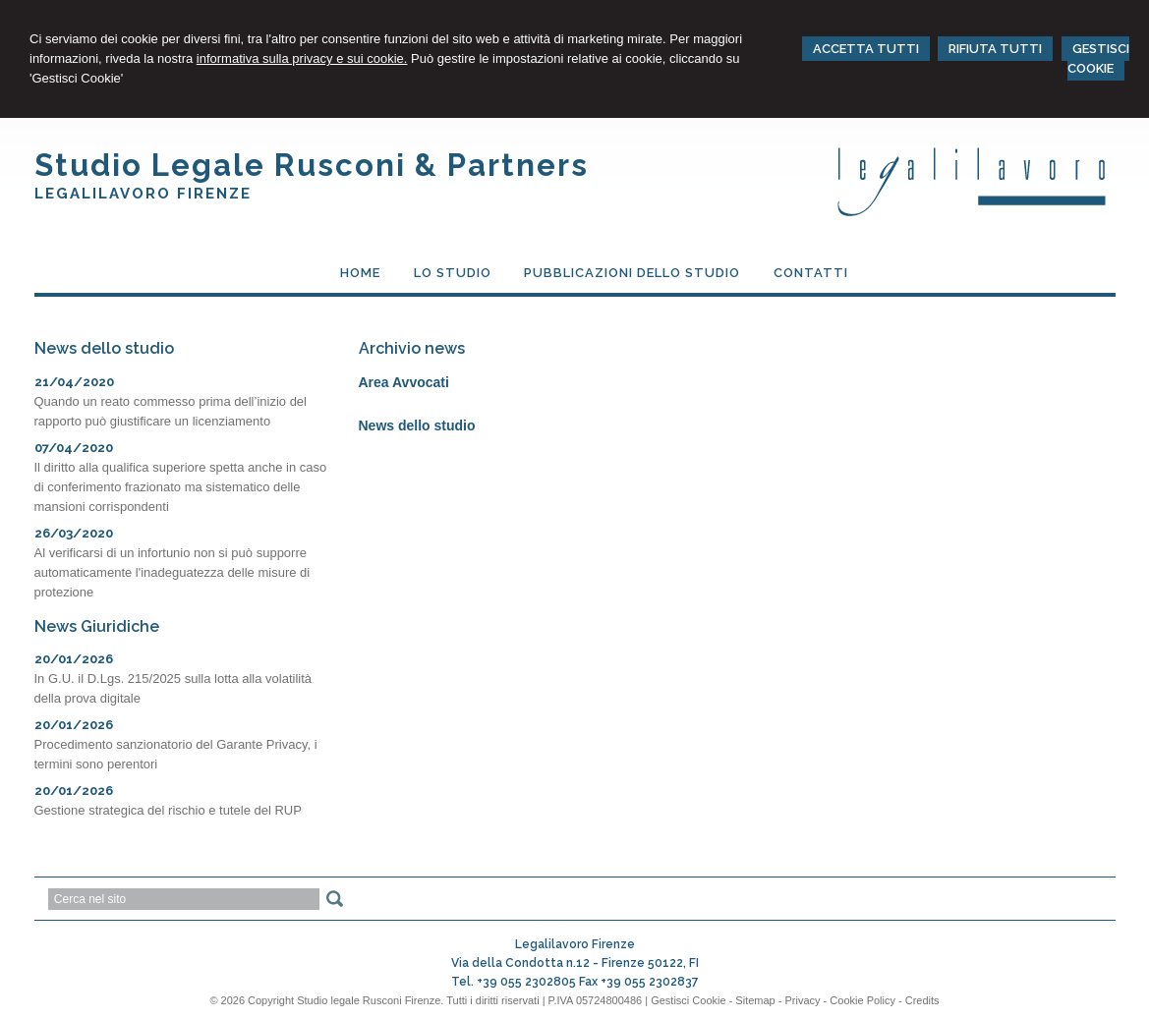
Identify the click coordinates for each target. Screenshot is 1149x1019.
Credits (922, 1000)
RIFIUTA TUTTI (995, 48)
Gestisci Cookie (688, 1000)
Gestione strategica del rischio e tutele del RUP (168, 810)
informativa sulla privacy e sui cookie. (302, 58)
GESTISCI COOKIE (1098, 58)
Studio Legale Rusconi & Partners (311, 165)
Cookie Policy (862, 1000)
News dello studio (417, 425)
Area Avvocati (404, 382)
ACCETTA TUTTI (866, 48)
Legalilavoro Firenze (143, 193)
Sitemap (755, 1000)
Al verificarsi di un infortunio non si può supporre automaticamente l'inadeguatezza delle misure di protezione (172, 572)
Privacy (803, 1000)
